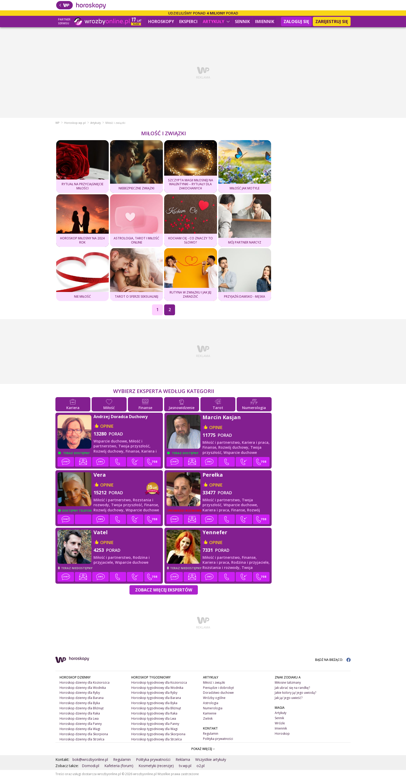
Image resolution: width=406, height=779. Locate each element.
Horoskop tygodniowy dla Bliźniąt (156, 709)
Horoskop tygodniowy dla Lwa (153, 719)
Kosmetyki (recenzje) (156, 766)
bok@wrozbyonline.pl (90, 759)
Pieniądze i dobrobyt (218, 688)
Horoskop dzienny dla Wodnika (83, 688)
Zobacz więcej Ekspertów (163, 590)
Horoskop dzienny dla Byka (80, 704)
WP (57, 123)
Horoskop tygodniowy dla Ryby (154, 693)
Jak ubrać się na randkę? (292, 688)
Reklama (183, 759)
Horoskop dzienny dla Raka (80, 714)
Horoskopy (161, 21)
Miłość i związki (214, 683)
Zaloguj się (296, 21)
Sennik (242, 21)
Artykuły (216, 21)
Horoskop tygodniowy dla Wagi (154, 729)
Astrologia (210, 704)
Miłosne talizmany (288, 683)
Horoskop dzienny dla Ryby (80, 693)
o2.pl (201, 766)
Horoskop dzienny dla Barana (82, 698)
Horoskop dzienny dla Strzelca (82, 740)
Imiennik (264, 21)
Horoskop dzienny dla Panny (81, 724)
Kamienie (209, 714)
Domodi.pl (90, 766)
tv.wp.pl (185, 766)
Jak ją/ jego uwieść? (288, 698)
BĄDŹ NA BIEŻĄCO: (333, 660)
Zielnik (208, 719)
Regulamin (210, 734)
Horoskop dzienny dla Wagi (80, 729)
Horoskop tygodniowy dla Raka (154, 714)
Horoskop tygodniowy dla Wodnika (157, 688)
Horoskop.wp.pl (75, 123)
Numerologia (212, 709)
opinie (106, 427)
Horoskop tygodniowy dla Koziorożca (159, 683)
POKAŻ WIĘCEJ (203, 749)
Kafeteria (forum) (118, 766)
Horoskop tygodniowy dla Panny (155, 724)
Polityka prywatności (218, 739)
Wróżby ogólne (214, 698)
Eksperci (188, 21)
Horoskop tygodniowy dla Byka (154, 704)
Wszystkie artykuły (210, 759)
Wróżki (280, 724)
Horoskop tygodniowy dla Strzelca (156, 740)
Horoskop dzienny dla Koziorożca (85, 683)
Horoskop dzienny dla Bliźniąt (82, 709)
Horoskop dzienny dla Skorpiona (84, 735)
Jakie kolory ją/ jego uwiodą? (295, 693)
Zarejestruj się (331, 21)
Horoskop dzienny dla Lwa (79, 719)
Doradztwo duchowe (218, 693)
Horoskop (282, 734)
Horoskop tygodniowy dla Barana (156, 698)
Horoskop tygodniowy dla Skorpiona (158, 735)
